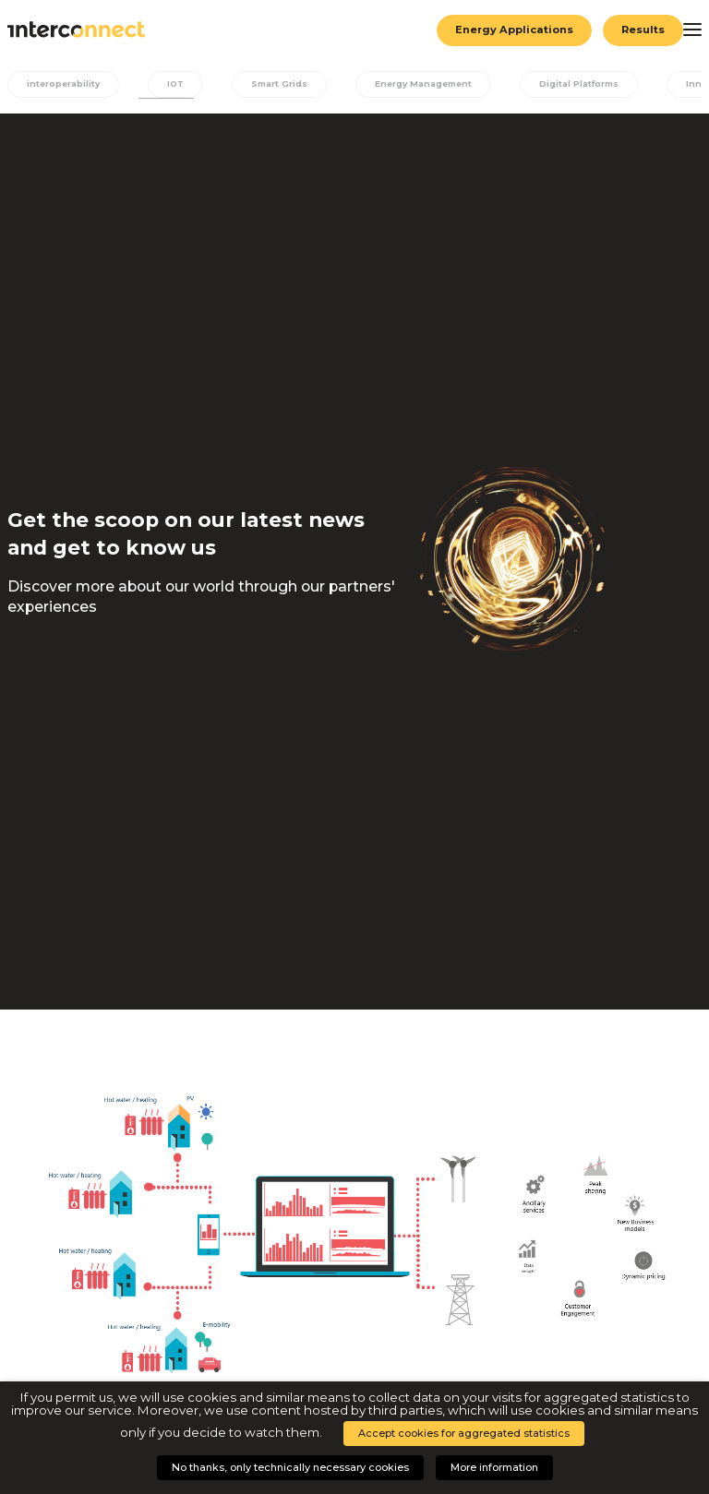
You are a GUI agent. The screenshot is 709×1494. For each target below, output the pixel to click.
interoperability (64, 84)
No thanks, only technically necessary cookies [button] (290, 1467)
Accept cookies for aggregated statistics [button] (464, 1433)
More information (494, 1467)
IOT (179, 84)
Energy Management (431, 84)
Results (642, 29)
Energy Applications (512, 29)
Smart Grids (284, 84)
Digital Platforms (590, 84)
